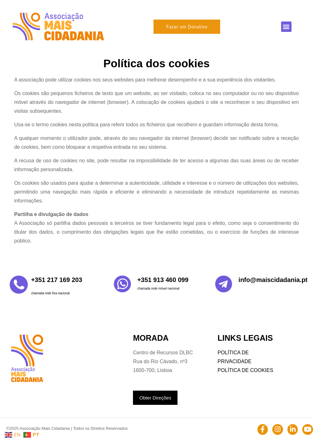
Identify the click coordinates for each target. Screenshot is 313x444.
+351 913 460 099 (163, 279)
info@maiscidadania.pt (272, 279)
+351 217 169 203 (56, 279)
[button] (286, 26)
